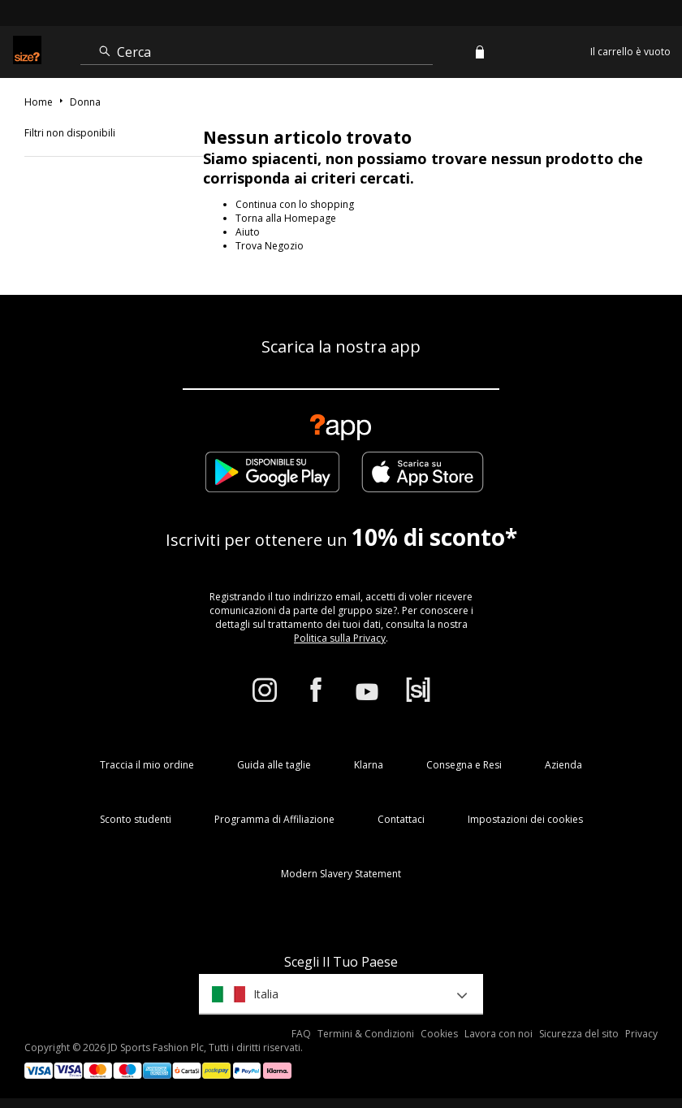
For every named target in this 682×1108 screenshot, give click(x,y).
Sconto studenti (135, 819)
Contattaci (401, 819)
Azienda (563, 765)
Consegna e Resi (464, 765)
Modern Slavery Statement (341, 874)
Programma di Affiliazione (274, 819)
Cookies (439, 1034)
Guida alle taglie (274, 765)
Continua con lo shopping (294, 204)
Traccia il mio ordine (147, 765)
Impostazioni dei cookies (525, 819)
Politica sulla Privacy (340, 638)
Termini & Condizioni (365, 1034)
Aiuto (247, 232)
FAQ (301, 1034)
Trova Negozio (269, 246)
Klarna (368, 765)
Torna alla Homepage (285, 218)
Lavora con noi (498, 1034)
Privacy (641, 1034)
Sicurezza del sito (579, 1034)
